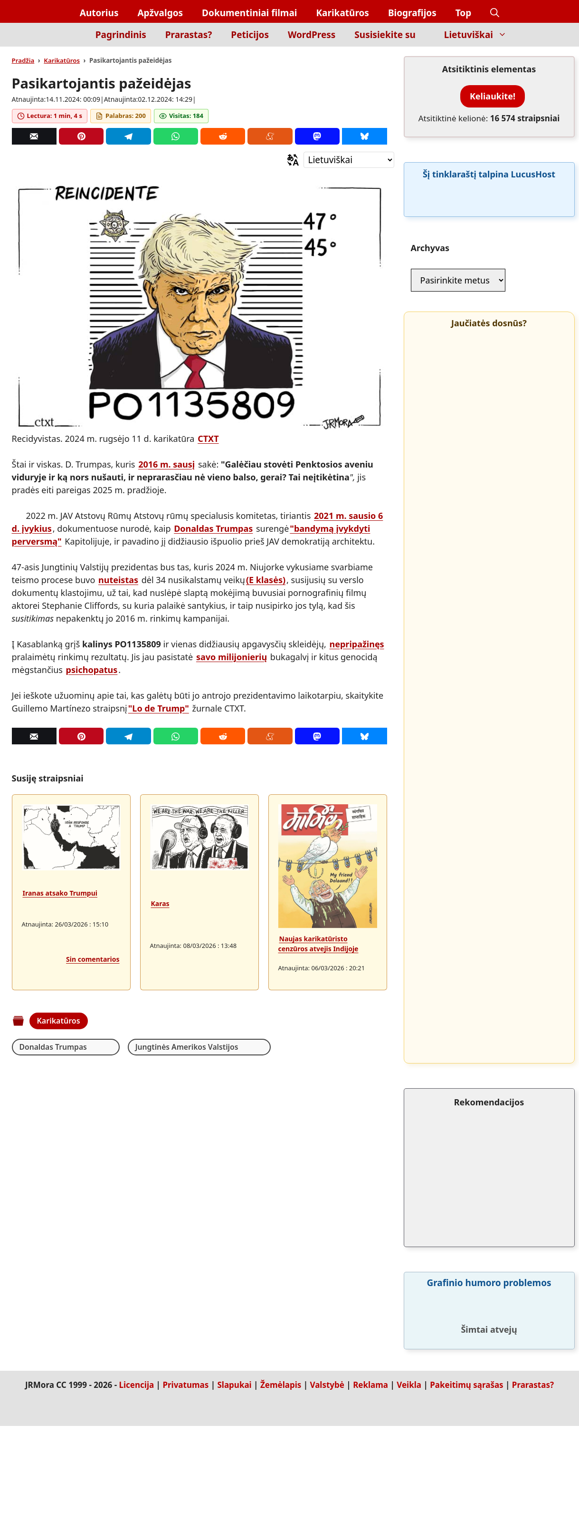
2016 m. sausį (166, 464)
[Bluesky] (364, 136)
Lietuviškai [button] (480, 35)
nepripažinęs (357, 644)
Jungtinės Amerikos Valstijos (164, 1047)
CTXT (208, 438)
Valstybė (327, 1384)
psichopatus (92, 669)
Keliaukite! (492, 96)
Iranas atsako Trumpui (60, 893)
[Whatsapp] (175, 136)
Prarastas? (188, 35)
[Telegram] (128, 136)
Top (464, 13)
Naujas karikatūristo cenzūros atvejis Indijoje (318, 943)
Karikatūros (342, 13)
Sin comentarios (92, 959)
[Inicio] (69, 40)
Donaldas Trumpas (213, 528)
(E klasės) (265, 579)
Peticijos (250, 35)
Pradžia (23, 60)
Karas (160, 903)
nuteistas (118, 579)
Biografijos (412, 13)
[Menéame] (269, 136)
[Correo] (34, 136)
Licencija (136, 1384)
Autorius (99, 13)
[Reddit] (222, 136)
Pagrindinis (120, 35)
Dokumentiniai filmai (249, 13)
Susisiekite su (384, 35)
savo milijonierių (231, 657)
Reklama (370, 1384)
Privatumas (185, 1384)
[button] (495, 13)
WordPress (311, 35)
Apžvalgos (160, 13)
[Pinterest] (81, 136)
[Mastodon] (317, 136)
